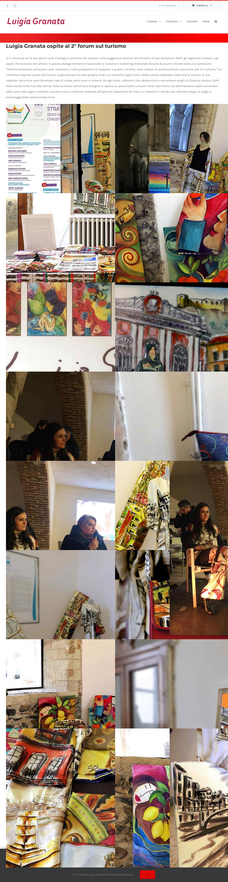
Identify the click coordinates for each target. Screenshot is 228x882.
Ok (147, 874)
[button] (216, 21)
